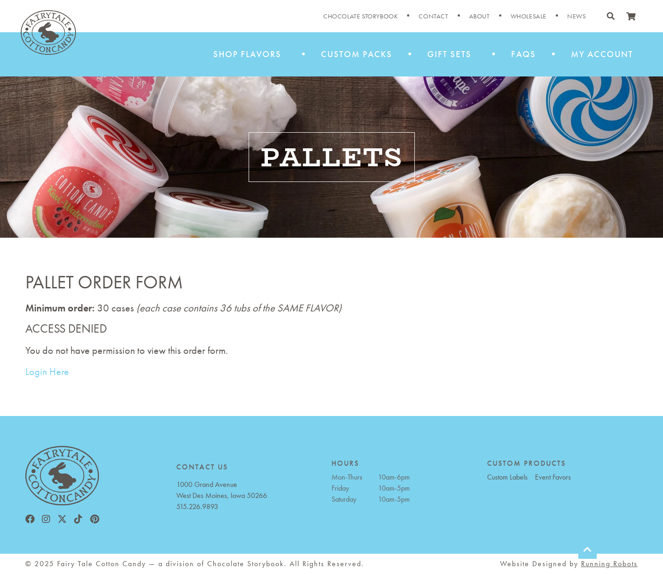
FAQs (523, 54)
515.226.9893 (197, 506)
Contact (433, 16)
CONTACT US (202, 467)
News (576, 16)
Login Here (47, 371)
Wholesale (529, 16)
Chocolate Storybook (360, 16)
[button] (610, 16)
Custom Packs (356, 54)
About (479, 16)
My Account (602, 54)
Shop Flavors (249, 54)
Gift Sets (451, 54)
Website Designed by (569, 563)
